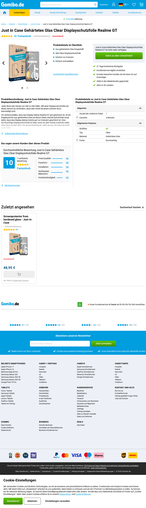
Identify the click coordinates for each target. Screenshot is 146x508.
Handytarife (80, 12)
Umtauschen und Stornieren (88, 401)
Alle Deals (81, 425)
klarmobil (42, 372)
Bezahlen (80, 391)
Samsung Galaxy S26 (9, 374)
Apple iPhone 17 (7, 367)
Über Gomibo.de (21, 471)
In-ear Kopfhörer (45, 399)
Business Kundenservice (48, 430)
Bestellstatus (82, 393)
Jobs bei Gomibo (121, 399)
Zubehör (99, 12)
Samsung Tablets (8, 393)
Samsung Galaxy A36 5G (10, 380)
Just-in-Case (35, 24)
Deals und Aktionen (84, 417)
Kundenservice (134, 12)
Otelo (41, 377)
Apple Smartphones (84, 367)
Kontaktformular (121, 393)
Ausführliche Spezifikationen (65, 74)
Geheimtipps (19, 12)
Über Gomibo (6, 425)
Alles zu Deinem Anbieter (86, 414)
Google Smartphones (85, 377)
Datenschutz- (65, 494)
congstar (42, 367)
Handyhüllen (44, 391)
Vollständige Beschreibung (14, 133)
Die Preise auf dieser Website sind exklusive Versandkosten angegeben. (111, 466)
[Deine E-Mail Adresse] (60, 343)
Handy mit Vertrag (58, 12)
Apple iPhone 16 (7, 369)
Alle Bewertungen (10, 185)
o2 (40, 374)
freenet (41, 369)
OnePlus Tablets (7, 401)
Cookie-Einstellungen (61, 471)
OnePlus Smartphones (85, 372)
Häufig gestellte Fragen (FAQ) (126, 396)
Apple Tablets (6, 396)
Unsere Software (7, 428)
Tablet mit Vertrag (8, 404)
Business (44, 422)
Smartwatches (44, 404)
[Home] (4, 12)
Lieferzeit (80, 396)
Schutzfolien (23, 24)
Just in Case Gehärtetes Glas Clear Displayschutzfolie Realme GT (68, 24)
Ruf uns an (119, 391)
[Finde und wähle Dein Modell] (69, 4)
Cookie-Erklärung (83, 494)
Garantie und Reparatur (86, 404)
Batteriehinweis (83, 406)
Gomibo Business (45, 425)
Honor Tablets (6, 391)
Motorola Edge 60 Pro (9, 372)
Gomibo (5, 422)
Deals (80, 422)
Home (3, 24)
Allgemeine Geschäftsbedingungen (100, 471)
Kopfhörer (43, 401)
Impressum (46, 471)
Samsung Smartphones (86, 369)
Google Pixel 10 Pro (8, 382)
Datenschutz (6, 430)
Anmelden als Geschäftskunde (50, 428)
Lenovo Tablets (7, 399)
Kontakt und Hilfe (124, 387)
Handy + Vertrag (48, 363)
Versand (80, 399)
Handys (81, 363)
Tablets (115, 12)
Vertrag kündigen (83, 411)
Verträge (80, 409)
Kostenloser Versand (21, 281)
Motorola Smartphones (86, 374)
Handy (37, 12)
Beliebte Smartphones (13, 363)
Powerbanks (44, 396)
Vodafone (43, 382)
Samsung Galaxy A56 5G (10, 377)
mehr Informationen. (99, 468)
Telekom (42, 380)
